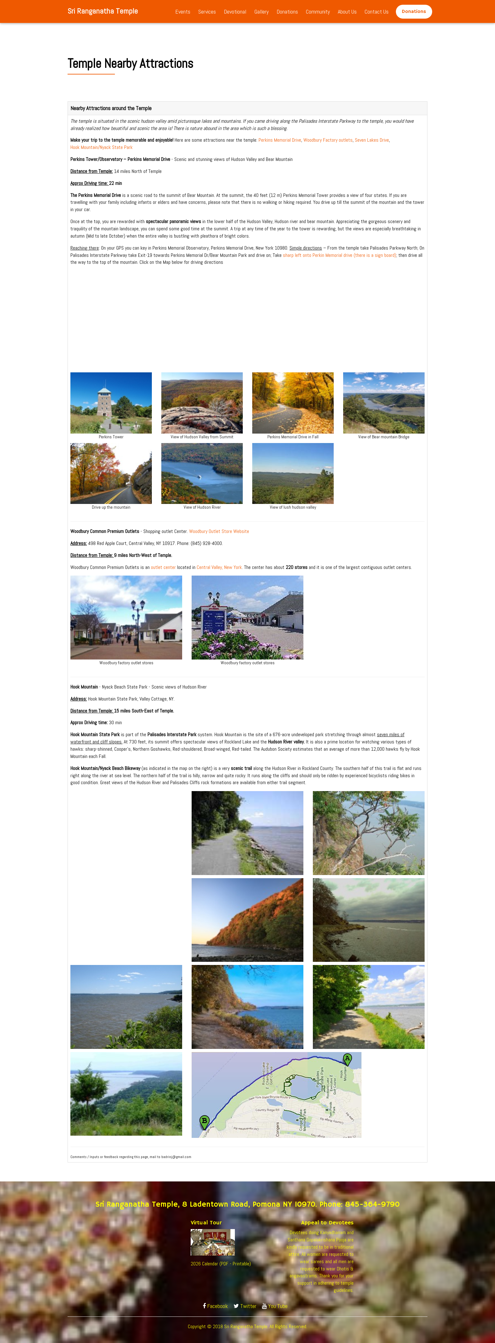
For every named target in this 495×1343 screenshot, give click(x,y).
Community (318, 11)
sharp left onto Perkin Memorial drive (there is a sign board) (339, 255)
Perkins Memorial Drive (280, 140)
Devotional (235, 11)
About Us (347, 11)
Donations (287, 11)
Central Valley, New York (219, 567)
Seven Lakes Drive (372, 140)
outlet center (163, 567)
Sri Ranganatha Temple (103, 11)
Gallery (261, 11)
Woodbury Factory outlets (328, 140)
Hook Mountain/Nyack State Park (101, 147)
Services (207, 11)
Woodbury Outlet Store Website (219, 531)
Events (182, 11)
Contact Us (377, 11)
